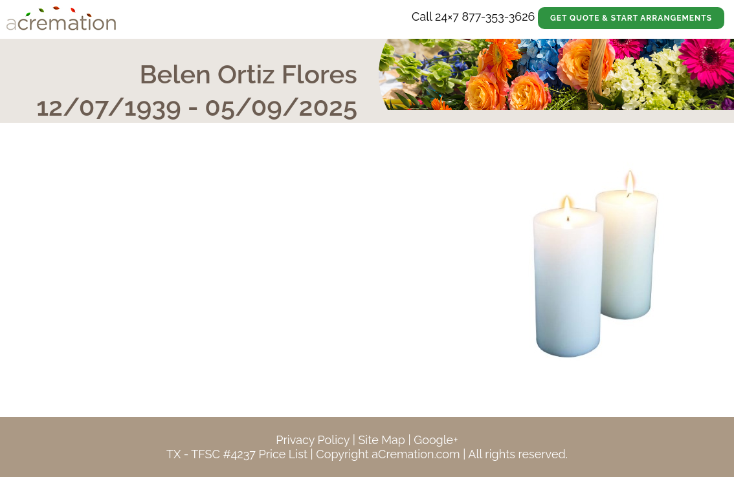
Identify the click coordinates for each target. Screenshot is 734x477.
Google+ (436, 440)
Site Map (381, 440)
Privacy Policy (313, 440)
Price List (282, 454)
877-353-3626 (498, 16)
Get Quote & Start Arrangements (631, 18)
